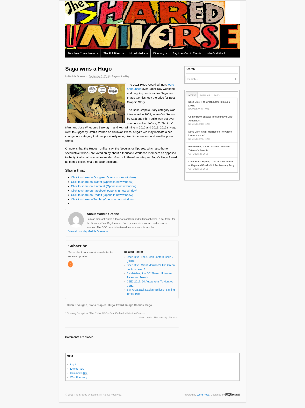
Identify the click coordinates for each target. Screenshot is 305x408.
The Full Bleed (112, 53)
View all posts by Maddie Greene (88, 231)
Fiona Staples (97, 305)
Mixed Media (137, 53)
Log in (73, 364)
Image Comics (134, 305)
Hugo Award (116, 305)
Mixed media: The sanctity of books (158, 317)
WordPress (203, 394)
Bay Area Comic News (81, 53)
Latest (192, 95)
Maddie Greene (76, 76)
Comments (79, 373)
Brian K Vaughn (77, 305)
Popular (205, 95)
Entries (77, 368)
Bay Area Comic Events (187, 53)
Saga (148, 305)
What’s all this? (216, 53)
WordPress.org (78, 377)
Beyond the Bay (121, 76)
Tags (217, 95)
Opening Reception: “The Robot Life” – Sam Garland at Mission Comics (105, 313)
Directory (158, 53)
